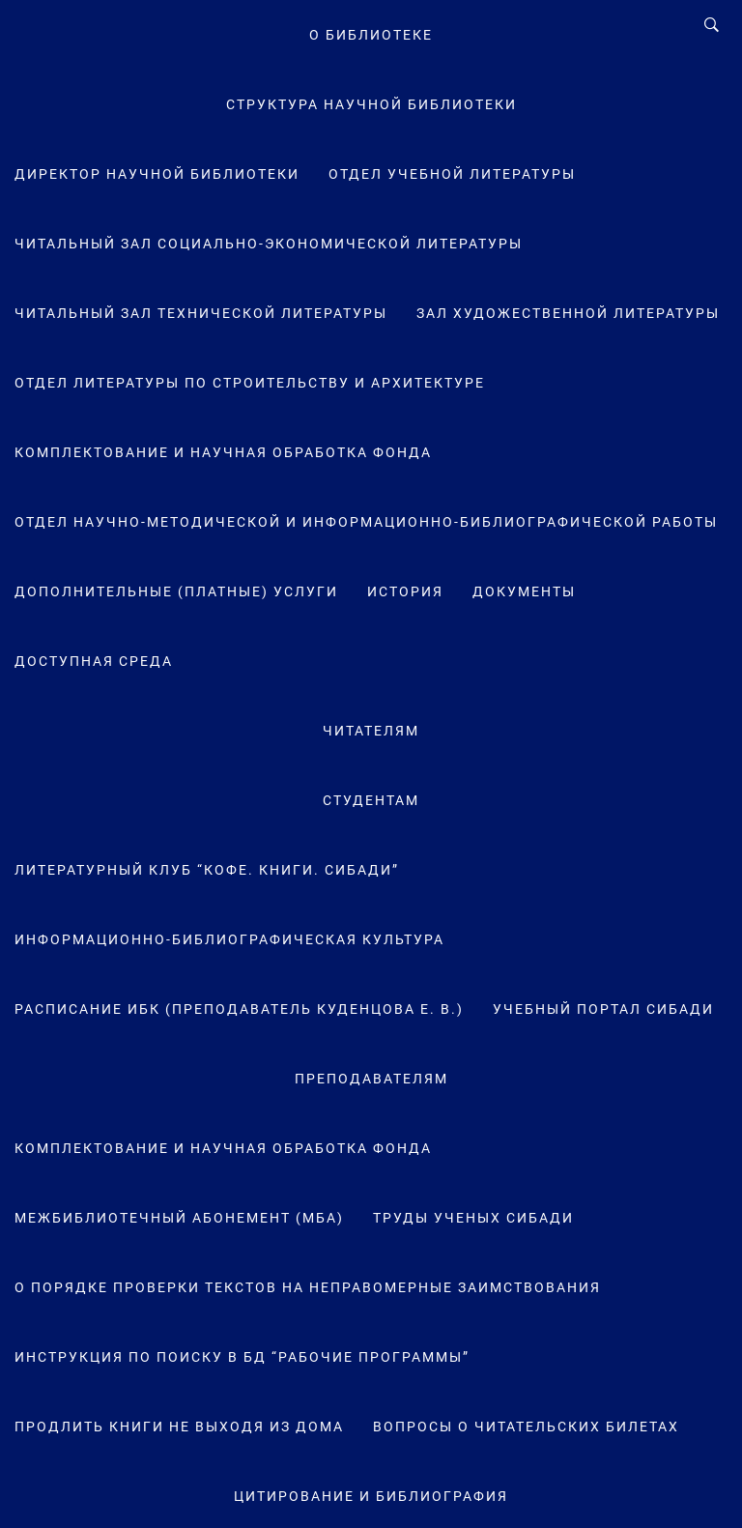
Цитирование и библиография (371, 1496)
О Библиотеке (371, 35)
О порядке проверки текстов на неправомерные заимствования (307, 1287)
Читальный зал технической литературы (200, 313)
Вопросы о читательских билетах (526, 1426)
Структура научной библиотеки (371, 104)
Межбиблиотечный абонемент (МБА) (179, 1217)
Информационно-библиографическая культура (229, 939)
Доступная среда (93, 661)
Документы (524, 591)
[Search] (711, 25)
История (405, 591)
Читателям (371, 730)
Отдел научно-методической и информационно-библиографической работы (366, 522)
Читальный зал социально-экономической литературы (268, 243)
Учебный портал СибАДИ (603, 1009)
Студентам (371, 800)
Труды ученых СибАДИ (473, 1217)
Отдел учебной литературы (452, 174)
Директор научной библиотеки (157, 174)
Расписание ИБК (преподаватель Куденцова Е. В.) (239, 1009)
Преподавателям (371, 1078)
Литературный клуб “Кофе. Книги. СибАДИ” (206, 870)
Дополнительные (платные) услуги (176, 591)
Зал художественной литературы (568, 313)
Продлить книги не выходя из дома (179, 1426)
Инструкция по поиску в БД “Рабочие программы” (242, 1357)
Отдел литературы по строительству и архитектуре (249, 382)
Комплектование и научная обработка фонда (223, 452)
